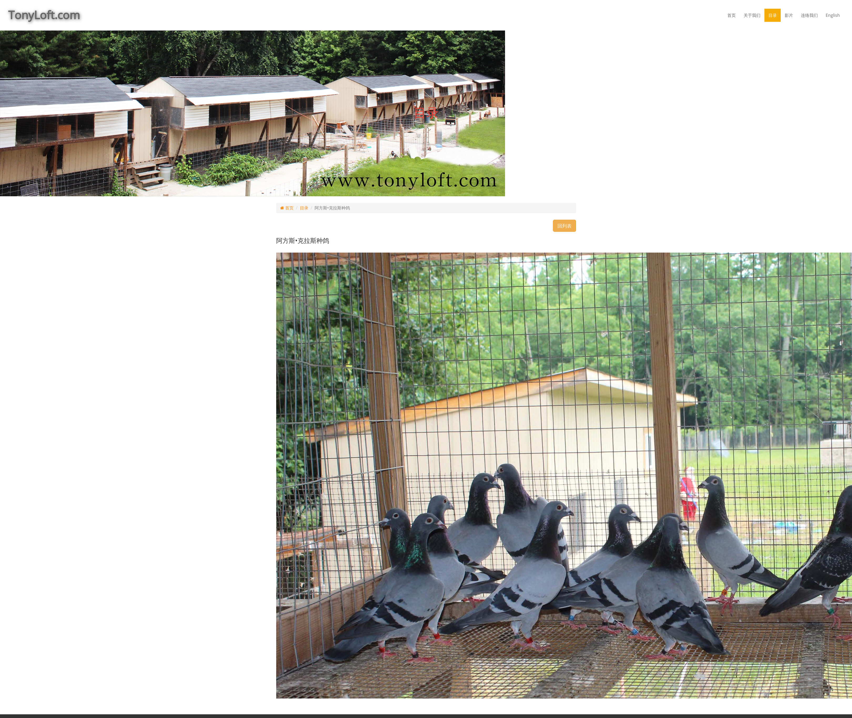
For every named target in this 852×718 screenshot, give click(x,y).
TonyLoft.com (44, 15)
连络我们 (809, 15)
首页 (731, 15)
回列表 (564, 226)
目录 (772, 15)
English (833, 15)
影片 (789, 15)
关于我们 (752, 15)
